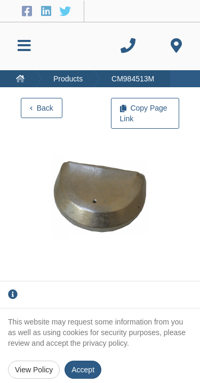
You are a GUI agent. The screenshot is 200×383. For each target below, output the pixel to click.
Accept (82, 369)
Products (68, 78)
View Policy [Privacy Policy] (34, 369)
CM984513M (132, 78)
